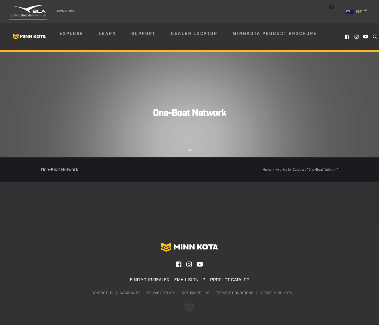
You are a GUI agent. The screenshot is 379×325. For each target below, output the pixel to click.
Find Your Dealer (149, 280)
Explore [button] (71, 34)
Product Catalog (230, 280)
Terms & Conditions (234, 293)
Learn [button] (107, 34)
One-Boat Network (51, 197)
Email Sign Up (189, 280)
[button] (347, 36)
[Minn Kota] (29, 36)
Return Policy (195, 293)
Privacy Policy (161, 293)
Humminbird (65, 11)
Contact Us (102, 293)
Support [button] (143, 34)
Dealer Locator (194, 34)
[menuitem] (78, 36)
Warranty (130, 293)
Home (267, 170)
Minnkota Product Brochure (275, 34)
